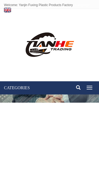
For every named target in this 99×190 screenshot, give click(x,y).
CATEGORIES (17, 88)
